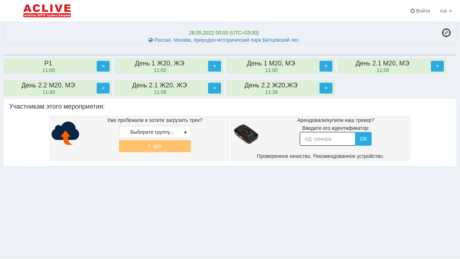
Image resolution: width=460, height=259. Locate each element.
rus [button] (447, 11)
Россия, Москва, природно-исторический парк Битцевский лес (223, 40)
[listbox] (155, 132)
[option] (59, 66)
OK (363, 139)
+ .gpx (155, 146)
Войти (420, 11)
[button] (103, 66)
